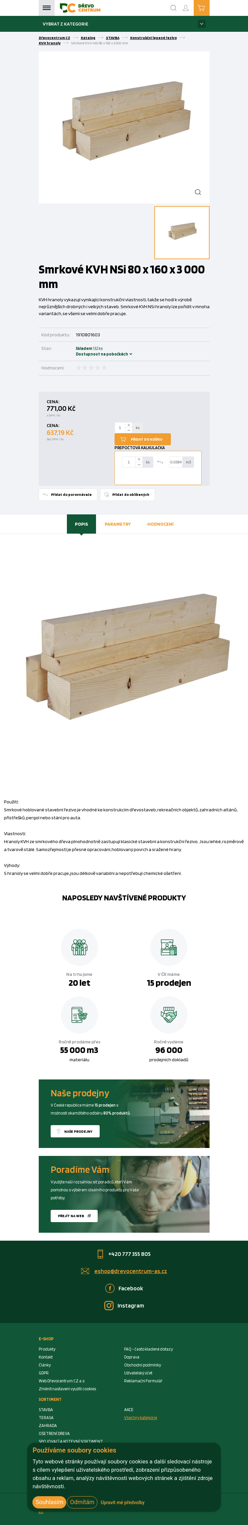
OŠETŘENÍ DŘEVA (54, 1433)
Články (45, 1364)
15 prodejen (169, 982)
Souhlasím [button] (49, 1502)
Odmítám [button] (82, 1502)
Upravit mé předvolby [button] (122, 1502)
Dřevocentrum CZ (54, 37)
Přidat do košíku (147, 439)
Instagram (131, 1305)
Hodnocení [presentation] (160, 524)
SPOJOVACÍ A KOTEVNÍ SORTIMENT (71, 1441)
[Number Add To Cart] (120, 427)
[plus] (128, 425)
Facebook (131, 1288)
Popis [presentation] (81, 524)
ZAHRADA (48, 1425)
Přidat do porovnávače (71, 494)
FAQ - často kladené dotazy (148, 1349)
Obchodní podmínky (142, 1364)
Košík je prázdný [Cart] (209, 8)
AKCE (128, 1409)
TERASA (46, 1417)
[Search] (173, 8)
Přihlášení (191, 5)
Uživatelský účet (138, 1372)
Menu (47, 8)
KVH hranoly (50, 43)
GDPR (44, 1372)
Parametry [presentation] (118, 524)
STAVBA (113, 37)
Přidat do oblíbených (130, 494)
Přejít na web (71, 1216)
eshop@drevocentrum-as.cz (130, 1270)
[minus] (128, 430)
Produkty (47, 1349)
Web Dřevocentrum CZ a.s (61, 1380)
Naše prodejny (78, 1131)
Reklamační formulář (143, 1380)
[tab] (81, 524)
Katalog (88, 37)
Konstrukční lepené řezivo (153, 37)
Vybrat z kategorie (65, 23)
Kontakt (46, 1357)
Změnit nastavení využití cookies (67, 1388)
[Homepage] (80, 8)
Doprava (131, 1357)
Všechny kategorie (140, 1417)
